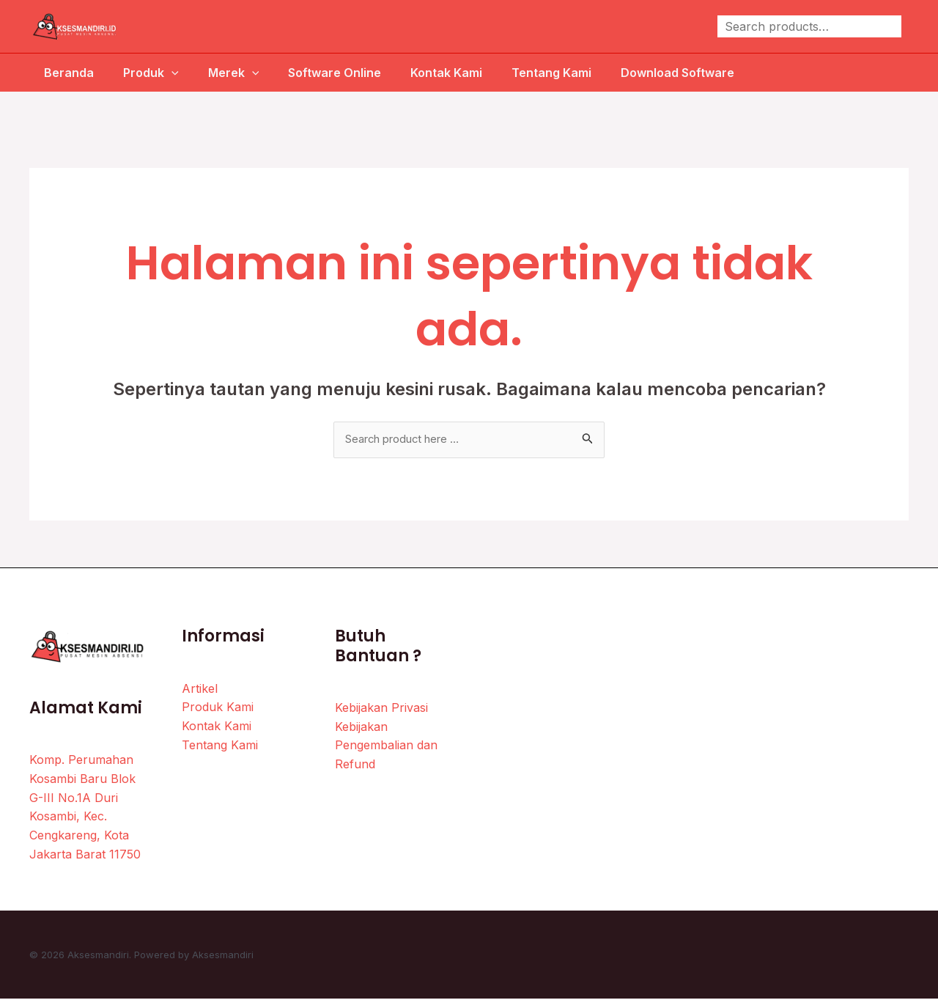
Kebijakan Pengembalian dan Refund (386, 746)
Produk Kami (218, 708)
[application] (162, 73)
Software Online (337, 72)
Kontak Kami (455, 72)
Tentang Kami (566, 72)
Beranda (54, 72)
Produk (142, 73)
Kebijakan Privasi (381, 709)
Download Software (698, 72)
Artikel (200, 689)
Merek (230, 73)
